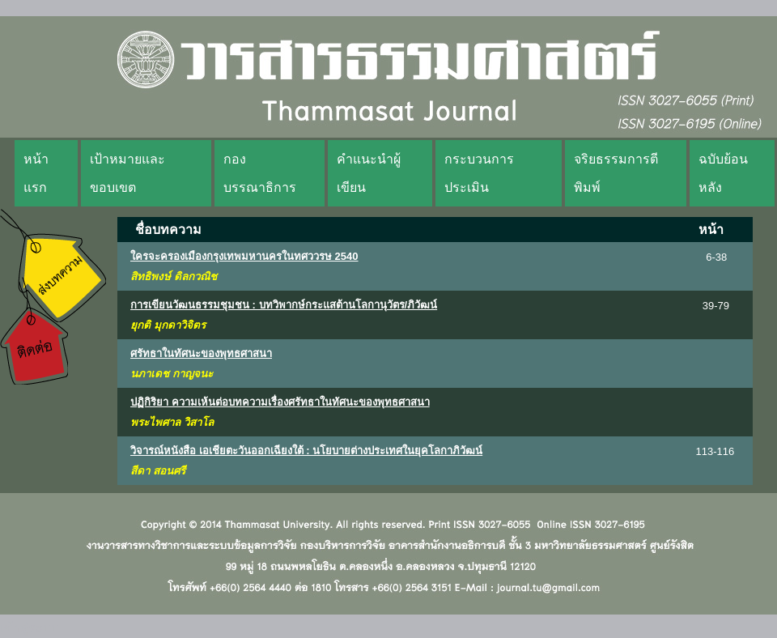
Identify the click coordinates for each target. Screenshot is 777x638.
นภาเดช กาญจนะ (171, 374)
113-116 (715, 451)
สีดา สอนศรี (157, 471)
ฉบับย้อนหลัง (723, 173)
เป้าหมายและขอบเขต (127, 173)
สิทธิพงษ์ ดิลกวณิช (173, 276)
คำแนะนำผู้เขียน (369, 173)
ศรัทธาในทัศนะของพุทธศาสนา (201, 353)
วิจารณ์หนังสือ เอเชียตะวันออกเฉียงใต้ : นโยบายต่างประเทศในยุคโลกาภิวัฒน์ (306, 450)
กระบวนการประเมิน (479, 173)
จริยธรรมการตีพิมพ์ (616, 173)
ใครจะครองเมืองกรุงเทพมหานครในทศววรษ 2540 (244, 256)
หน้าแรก (36, 173)
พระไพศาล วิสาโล (172, 422)
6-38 (716, 257)
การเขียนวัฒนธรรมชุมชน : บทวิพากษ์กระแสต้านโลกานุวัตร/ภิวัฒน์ (283, 305)
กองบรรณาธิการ (259, 173)
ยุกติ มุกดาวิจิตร (168, 325)
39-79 (716, 306)
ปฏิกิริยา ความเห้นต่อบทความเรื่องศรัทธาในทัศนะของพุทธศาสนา (280, 402)
